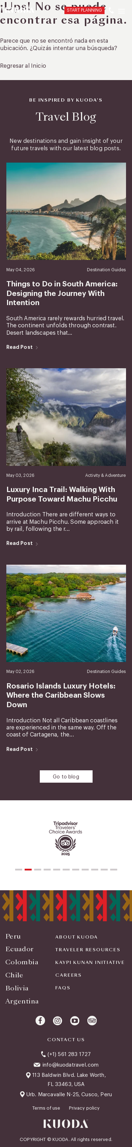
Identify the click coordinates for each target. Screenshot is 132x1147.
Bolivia (17, 988)
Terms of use (47, 1108)
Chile (14, 975)
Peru (13, 936)
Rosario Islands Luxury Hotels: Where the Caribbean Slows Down (60, 695)
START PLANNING (84, 10)
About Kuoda (76, 937)
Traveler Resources (87, 950)
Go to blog (66, 777)
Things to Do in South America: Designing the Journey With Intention (62, 293)
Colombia (21, 962)
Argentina (22, 1001)
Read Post (19, 347)
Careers (68, 975)
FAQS (62, 988)
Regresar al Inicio (23, 66)
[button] (18, 869)
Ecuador (19, 949)
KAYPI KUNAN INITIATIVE (90, 962)
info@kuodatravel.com (70, 1065)
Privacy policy (84, 1108)
